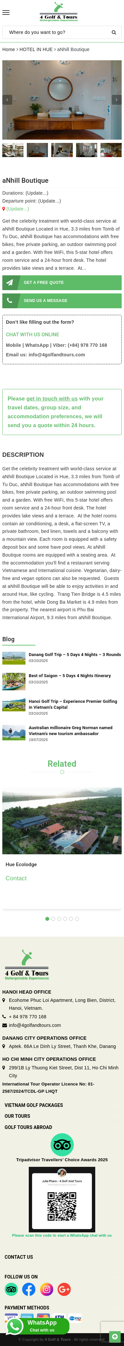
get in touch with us (52, 398)
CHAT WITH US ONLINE (32, 335)
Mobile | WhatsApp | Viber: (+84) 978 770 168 (56, 345)
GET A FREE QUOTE (33, 282)
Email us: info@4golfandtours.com (45, 354)
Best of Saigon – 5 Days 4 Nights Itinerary (70, 675)
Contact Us (19, 1257)
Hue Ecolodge (21, 864)
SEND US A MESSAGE (34, 300)
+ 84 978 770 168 (27, 1016)
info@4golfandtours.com (35, 1025)
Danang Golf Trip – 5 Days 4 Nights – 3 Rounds (75, 654)
